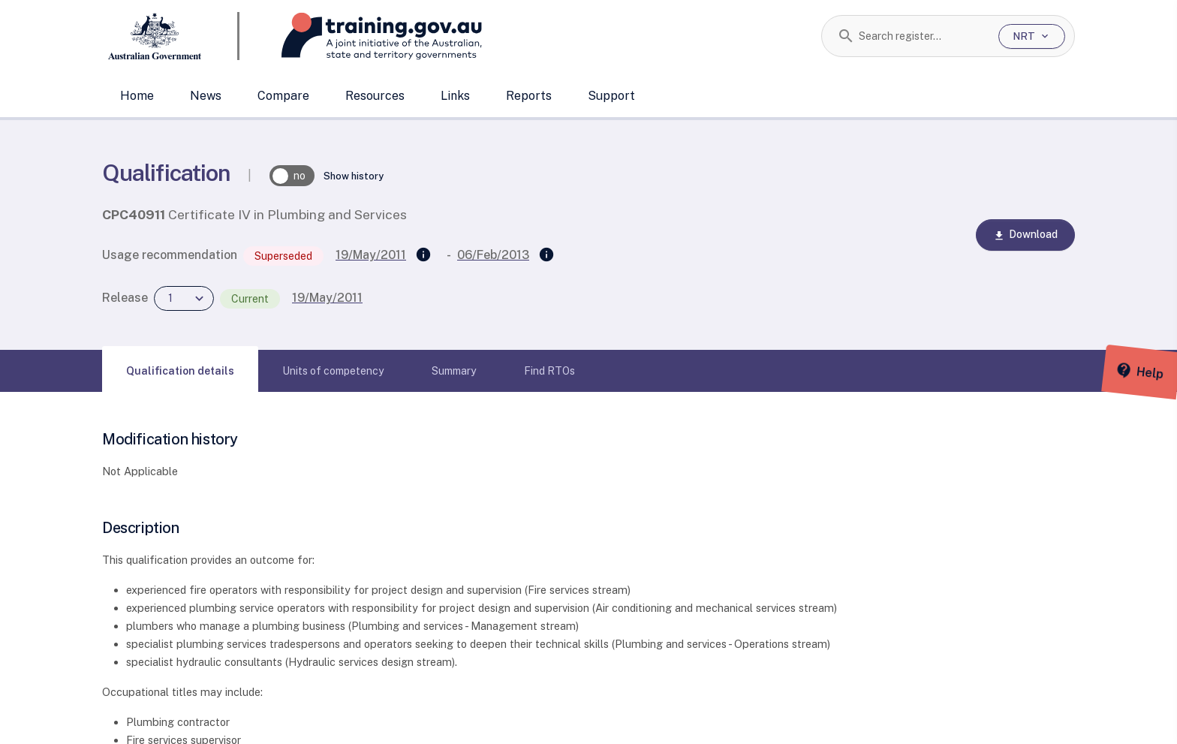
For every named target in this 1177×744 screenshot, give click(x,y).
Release (125, 298)
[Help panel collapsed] (1160, 372)
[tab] (180, 371)
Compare (283, 96)
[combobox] (923, 36)
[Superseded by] (546, 255)
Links (455, 96)
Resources (375, 96)
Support (611, 96)
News (205, 96)
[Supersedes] (423, 255)
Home (137, 96)
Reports (529, 96)
